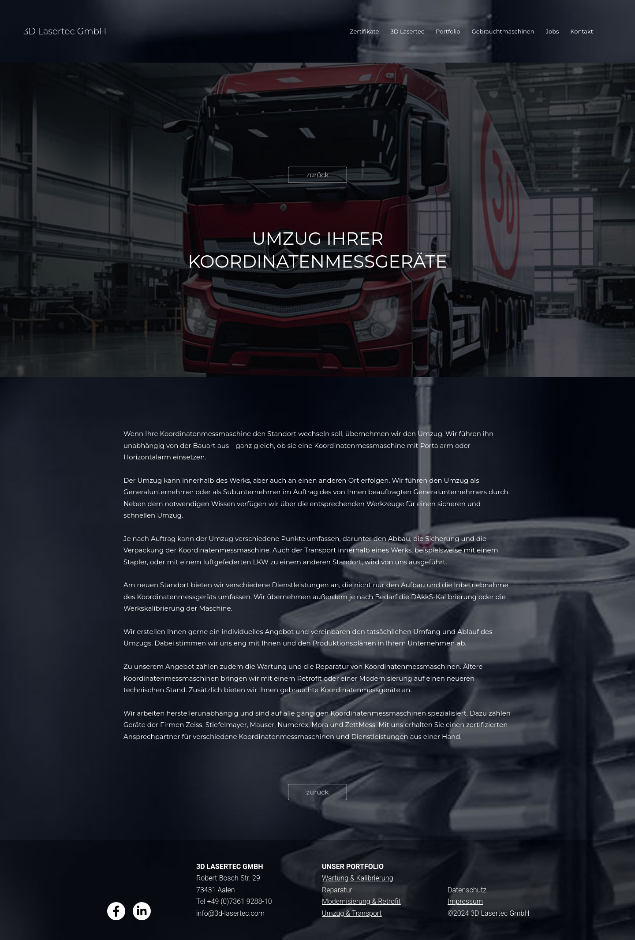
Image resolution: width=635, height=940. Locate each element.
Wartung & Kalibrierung (357, 878)
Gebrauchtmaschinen (503, 31)
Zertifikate (364, 31)
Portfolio (448, 31)
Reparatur (337, 890)
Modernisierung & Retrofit (361, 901)
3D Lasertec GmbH (64, 31)
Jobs (552, 31)
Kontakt (581, 31)
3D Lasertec (407, 31)
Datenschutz (467, 890)
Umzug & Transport (352, 913)
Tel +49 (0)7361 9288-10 (234, 901)
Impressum (465, 901)
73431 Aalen (215, 890)
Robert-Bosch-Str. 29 (228, 878)
